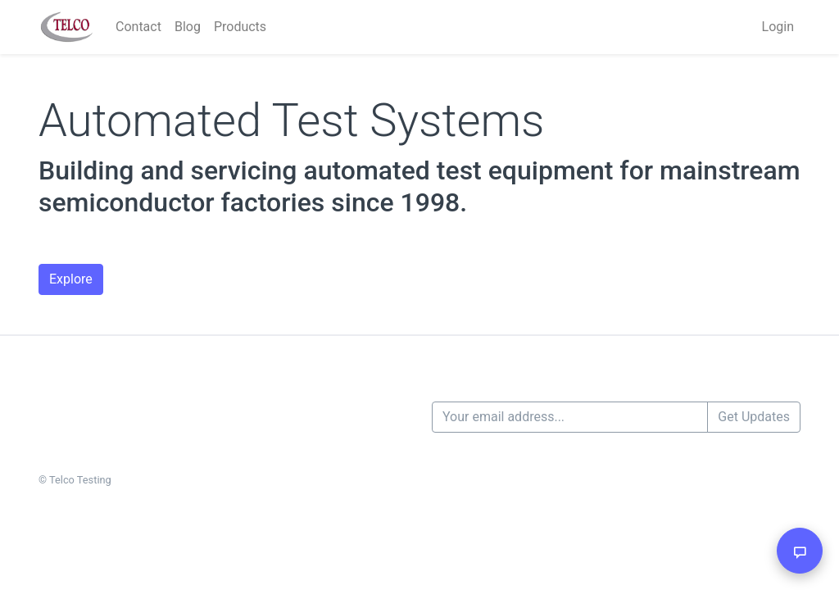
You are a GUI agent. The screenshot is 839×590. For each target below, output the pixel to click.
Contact (138, 26)
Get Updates (754, 416)
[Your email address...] (570, 417)
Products (240, 26)
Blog (188, 26)
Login (778, 26)
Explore (71, 279)
